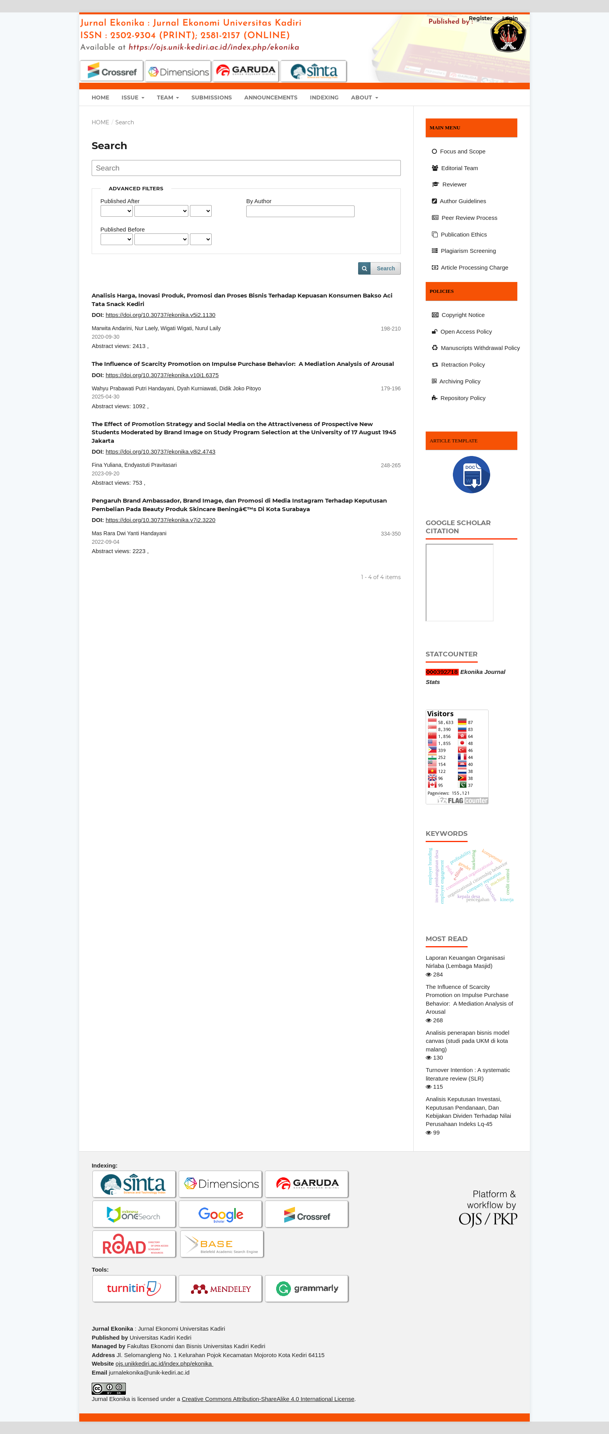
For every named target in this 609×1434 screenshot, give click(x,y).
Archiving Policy (456, 381)
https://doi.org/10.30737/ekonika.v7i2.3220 (161, 520)
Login (510, 18)
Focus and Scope (458, 151)
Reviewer (449, 184)
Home (100, 97)
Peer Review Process (465, 217)
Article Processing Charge (470, 267)
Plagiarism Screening (464, 250)
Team (166, 97)
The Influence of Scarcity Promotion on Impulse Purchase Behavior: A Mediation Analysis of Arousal (243, 363)
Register (480, 18)
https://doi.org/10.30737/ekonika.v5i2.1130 (161, 315)
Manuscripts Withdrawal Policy (476, 348)
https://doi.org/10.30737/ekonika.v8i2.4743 (161, 451)
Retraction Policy (458, 364)
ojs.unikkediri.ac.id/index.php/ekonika (165, 1363)
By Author (258, 201)
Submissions (211, 97)
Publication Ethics (459, 234)
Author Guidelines (459, 201)
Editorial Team (455, 168)
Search (386, 268)
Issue (131, 97)
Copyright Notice (458, 315)
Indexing (324, 97)
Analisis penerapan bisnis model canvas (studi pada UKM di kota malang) (467, 1041)
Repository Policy (458, 398)
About (362, 97)
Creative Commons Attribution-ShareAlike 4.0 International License (268, 1399)
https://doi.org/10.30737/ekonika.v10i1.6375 (162, 375)
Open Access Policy (462, 331)
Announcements (271, 97)
